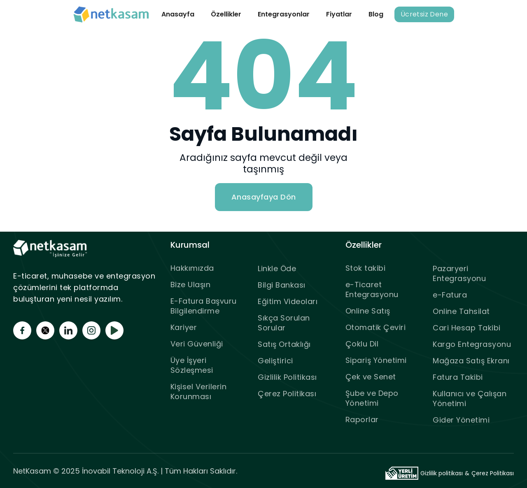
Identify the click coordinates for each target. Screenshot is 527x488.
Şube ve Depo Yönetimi (372, 398)
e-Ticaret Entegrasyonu (372, 289)
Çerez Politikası (287, 393)
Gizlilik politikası (441, 473)
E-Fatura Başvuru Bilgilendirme (203, 306)
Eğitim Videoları (287, 301)
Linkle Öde (277, 268)
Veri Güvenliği (196, 344)
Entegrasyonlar (284, 14)
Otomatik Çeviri (375, 327)
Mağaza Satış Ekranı (471, 361)
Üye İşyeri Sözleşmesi (191, 365)
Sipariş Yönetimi (376, 360)
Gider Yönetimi (461, 420)
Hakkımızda (192, 268)
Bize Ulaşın (190, 284)
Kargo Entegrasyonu (472, 344)
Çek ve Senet (370, 377)
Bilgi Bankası (281, 285)
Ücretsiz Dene (424, 14)
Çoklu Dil (362, 344)
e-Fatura (450, 295)
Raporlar (362, 419)
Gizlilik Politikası (287, 377)
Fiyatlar (339, 14)
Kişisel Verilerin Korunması (198, 391)
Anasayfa (177, 14)
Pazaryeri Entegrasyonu (459, 273)
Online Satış (367, 311)
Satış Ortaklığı (284, 344)
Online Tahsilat (461, 311)
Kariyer (183, 327)
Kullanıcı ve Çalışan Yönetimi (469, 398)
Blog (375, 14)
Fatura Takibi (458, 377)
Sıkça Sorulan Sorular (284, 323)
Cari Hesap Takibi (467, 328)
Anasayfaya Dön (263, 197)
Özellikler (226, 14)
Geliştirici (275, 361)
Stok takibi (365, 268)
